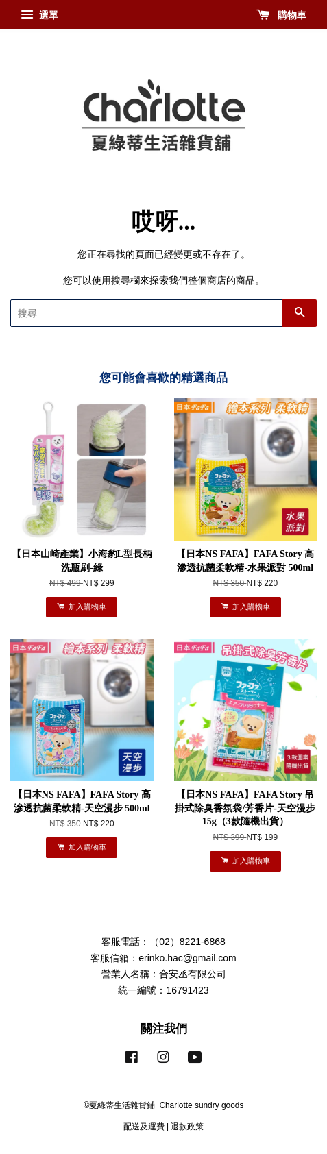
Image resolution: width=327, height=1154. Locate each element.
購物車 (281, 15)
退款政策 (187, 1126)
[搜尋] (146, 313)
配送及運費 (144, 1126)
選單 (39, 15)
